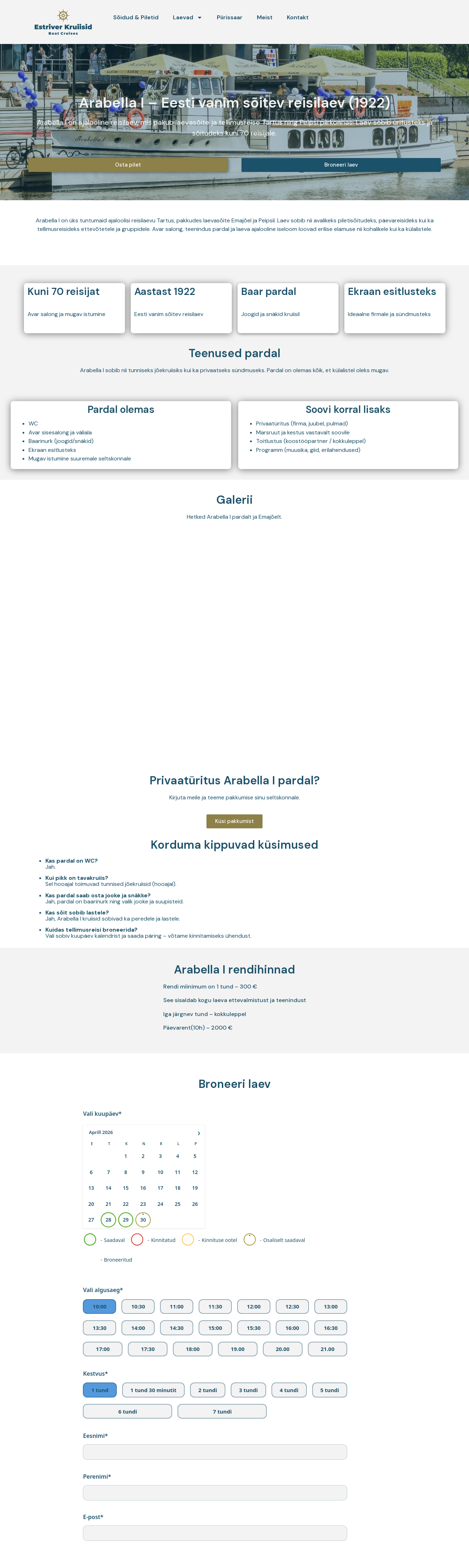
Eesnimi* (95, 1436)
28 (108, 1220)
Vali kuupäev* (102, 1114)
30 (143, 1220)
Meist (265, 17)
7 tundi (222, 1411)
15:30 (254, 1327)
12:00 (254, 1306)
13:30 (100, 1327)
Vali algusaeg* (103, 1290)
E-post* (93, 1517)
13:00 (331, 1306)
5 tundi (329, 1390)
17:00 (103, 1348)
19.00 (238, 1348)
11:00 (177, 1306)
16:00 (292, 1327)
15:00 (215, 1327)
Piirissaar (230, 17)
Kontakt (298, 17)
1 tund (100, 1390)
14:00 (138, 1327)
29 (126, 1220)
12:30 (292, 1306)
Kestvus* (95, 1373)
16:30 (331, 1327)
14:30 (177, 1327)
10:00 (100, 1306)
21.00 (328, 1348)
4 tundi (289, 1390)
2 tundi (207, 1390)
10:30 (138, 1306)
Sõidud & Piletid (136, 17)
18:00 (193, 1348)
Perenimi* (97, 1476)
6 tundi (127, 1411)
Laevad (188, 17)
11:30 (215, 1306)
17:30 (148, 1348)
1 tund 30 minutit (153, 1390)
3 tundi (248, 1390)
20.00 (283, 1348)
